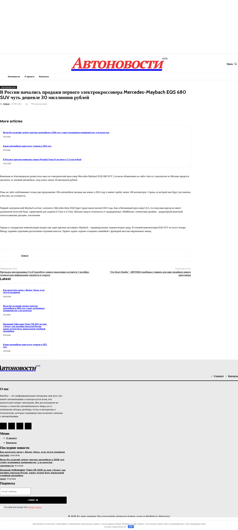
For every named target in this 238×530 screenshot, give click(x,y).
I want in (33, 500)
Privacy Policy (34, 507)
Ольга (6, 104)
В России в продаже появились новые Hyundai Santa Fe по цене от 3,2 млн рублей (42, 159)
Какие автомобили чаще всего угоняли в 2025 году (27, 146)
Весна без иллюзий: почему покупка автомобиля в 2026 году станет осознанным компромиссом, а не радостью (56, 132)
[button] (232, 64)
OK (131, 526)
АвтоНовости (8, 87)
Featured (4, 455)
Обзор (3, 479)
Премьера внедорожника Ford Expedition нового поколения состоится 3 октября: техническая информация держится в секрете (44, 273)
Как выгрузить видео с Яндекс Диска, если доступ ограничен (23, 291)
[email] (15, 491)
